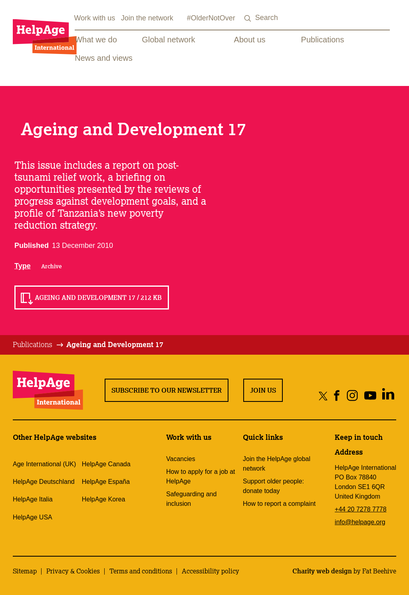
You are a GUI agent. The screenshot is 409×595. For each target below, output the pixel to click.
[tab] (38, 344)
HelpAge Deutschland (44, 481)
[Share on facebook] (337, 395)
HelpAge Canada (106, 464)
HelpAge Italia (33, 499)
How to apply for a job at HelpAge (200, 476)
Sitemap (25, 571)
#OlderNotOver (211, 18)
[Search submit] (248, 19)
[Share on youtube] (370, 395)
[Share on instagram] (352, 395)
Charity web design (322, 571)
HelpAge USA (32, 517)
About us (250, 39)
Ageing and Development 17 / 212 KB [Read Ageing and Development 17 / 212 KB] (98, 297)
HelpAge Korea (103, 499)
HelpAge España (106, 481)
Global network (168, 39)
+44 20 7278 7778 (360, 509)
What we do (96, 39)
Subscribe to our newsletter (166, 390)
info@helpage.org (360, 522)
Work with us (94, 18)
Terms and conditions (140, 571)
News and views (104, 58)
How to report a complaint (279, 503)
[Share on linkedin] (388, 395)
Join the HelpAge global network (276, 463)
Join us (263, 390)
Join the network (147, 18)
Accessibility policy (210, 571)
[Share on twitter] (323, 395)
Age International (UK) (44, 464)
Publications (322, 39)
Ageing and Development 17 (114, 344)
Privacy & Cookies (73, 571)
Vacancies (180, 458)
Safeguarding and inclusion (191, 499)
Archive (51, 266)
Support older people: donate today (273, 486)
